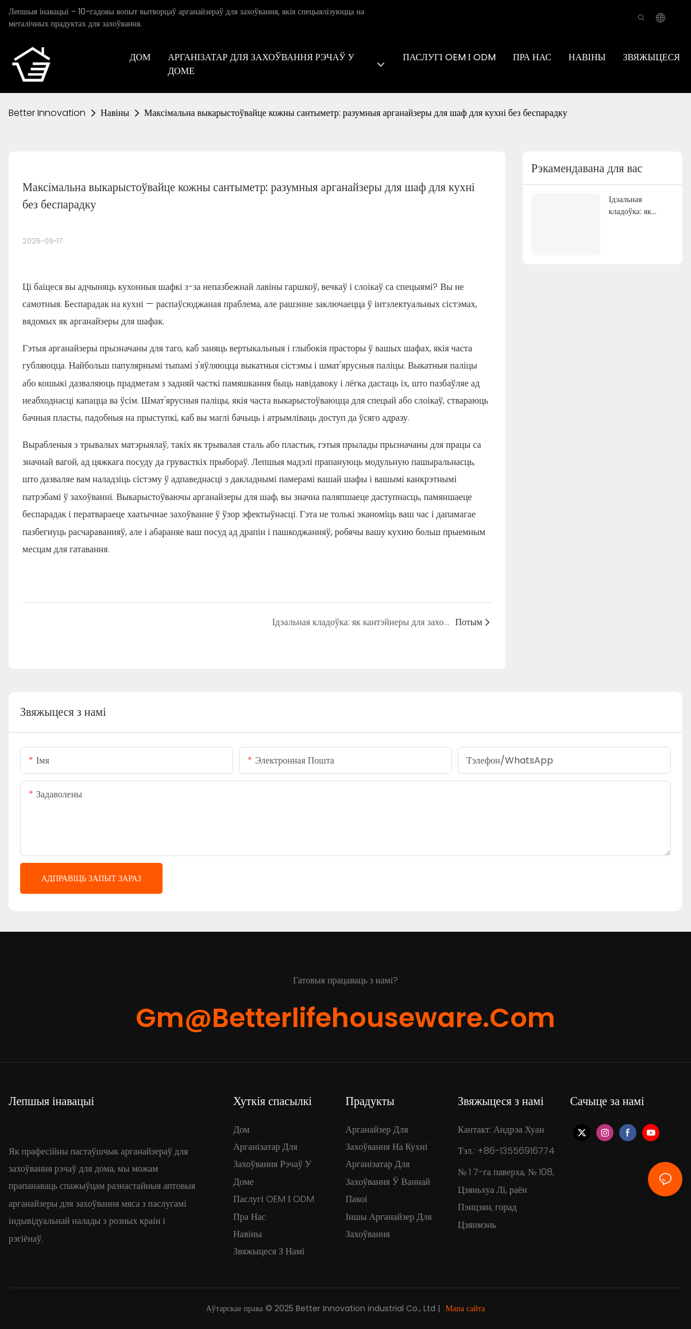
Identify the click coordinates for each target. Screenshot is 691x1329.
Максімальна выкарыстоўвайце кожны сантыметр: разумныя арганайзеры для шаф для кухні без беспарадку (355, 112)
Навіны (115, 112)
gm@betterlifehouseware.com (345, 1017)
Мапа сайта (465, 1308)
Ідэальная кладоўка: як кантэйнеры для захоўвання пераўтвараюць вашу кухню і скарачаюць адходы (636, 205)
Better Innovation (47, 112)
